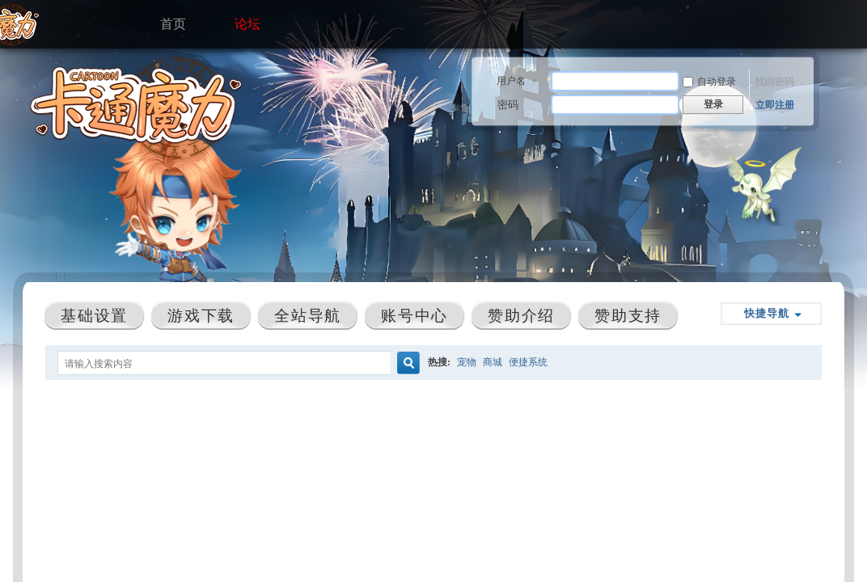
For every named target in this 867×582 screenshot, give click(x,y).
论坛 (247, 20)
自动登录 (709, 81)
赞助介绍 (521, 315)
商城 (492, 362)
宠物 (466, 362)
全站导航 (307, 315)
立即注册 (774, 105)
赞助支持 (627, 315)
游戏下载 (200, 315)
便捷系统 (528, 362)
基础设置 (94, 315)
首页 (173, 20)
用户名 (511, 80)
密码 (507, 105)
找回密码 (774, 81)
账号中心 (414, 315)
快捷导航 (767, 313)
